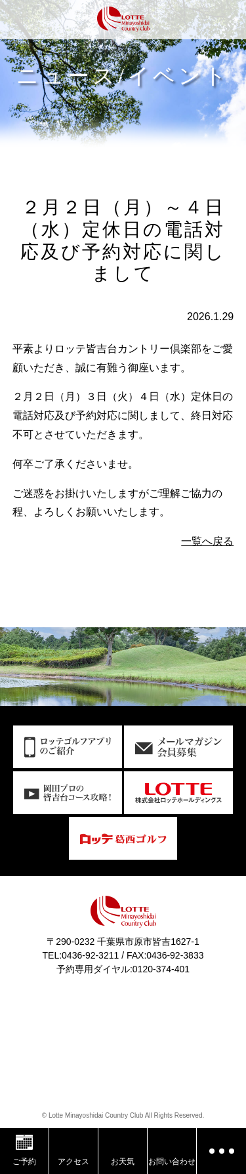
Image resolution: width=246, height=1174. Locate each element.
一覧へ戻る (207, 541)
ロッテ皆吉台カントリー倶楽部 (123, 21)
